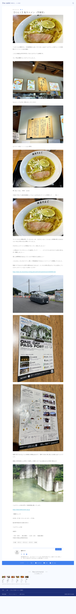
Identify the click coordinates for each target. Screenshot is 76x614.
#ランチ (30, 542)
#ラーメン (25, 542)
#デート (19, 542)
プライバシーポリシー (13, 600)
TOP (3, 596)
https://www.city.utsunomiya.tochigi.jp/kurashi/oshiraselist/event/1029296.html (35, 271)
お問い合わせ (23, 600)
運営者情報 (4, 600)
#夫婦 (35, 542)
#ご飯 (15, 542)
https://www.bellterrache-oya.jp (21, 509)
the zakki (6, 3)
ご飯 (21, 9)
